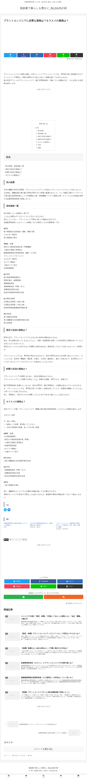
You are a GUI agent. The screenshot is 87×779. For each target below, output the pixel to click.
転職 (6, 541)
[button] (76, 55)
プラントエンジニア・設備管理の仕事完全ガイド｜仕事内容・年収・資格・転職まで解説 (68, 526)
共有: (39, 146)
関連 (39, 149)
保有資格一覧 (42, 134)
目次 (41, 124)
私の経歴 (41, 131)
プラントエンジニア (16, 541)
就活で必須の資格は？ (45, 137)
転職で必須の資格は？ (45, 140)
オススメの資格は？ (44, 143)
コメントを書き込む (43, 754)
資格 (25, 541)
